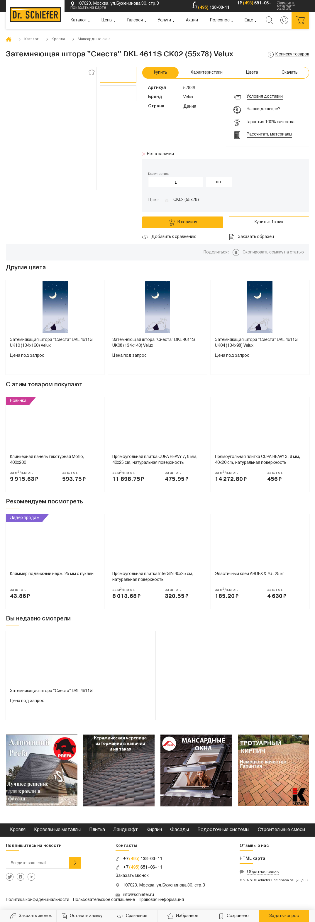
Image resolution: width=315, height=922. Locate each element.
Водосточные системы (223, 830)
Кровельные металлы (57, 830)
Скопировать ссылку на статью (273, 252)
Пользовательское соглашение (104, 900)
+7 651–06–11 (139, 867)
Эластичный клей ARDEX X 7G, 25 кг (249, 574)
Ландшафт (125, 830)
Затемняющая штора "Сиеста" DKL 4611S (51, 691)
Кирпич (154, 830)
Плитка (97, 830)
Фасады (179, 830)
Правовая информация (161, 900)
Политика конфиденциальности (37, 900)
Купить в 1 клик (269, 222)
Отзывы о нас (254, 846)
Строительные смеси (281, 830)
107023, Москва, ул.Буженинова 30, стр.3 (164, 885)
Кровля (18, 830)
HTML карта (252, 859)
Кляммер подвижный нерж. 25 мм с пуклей (52, 574)
